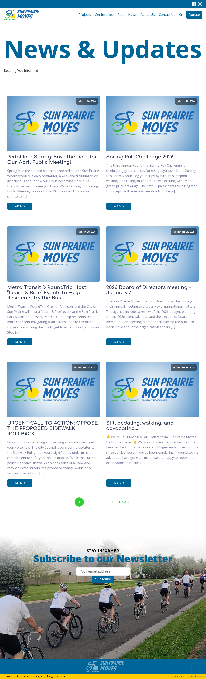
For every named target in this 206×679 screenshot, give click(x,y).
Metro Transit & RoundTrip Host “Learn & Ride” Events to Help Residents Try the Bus (46, 293)
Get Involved (104, 14)
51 (111, 502)
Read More (20, 206)
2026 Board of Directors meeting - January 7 (148, 290)
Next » (124, 502)
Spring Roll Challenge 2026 (140, 157)
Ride (121, 14)
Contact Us (167, 14)
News (132, 14)
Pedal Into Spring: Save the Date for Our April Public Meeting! (52, 159)
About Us (148, 14)
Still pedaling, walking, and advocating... (140, 426)
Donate (194, 14)
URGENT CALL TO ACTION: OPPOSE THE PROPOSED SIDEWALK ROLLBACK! (52, 429)
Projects (85, 14)
